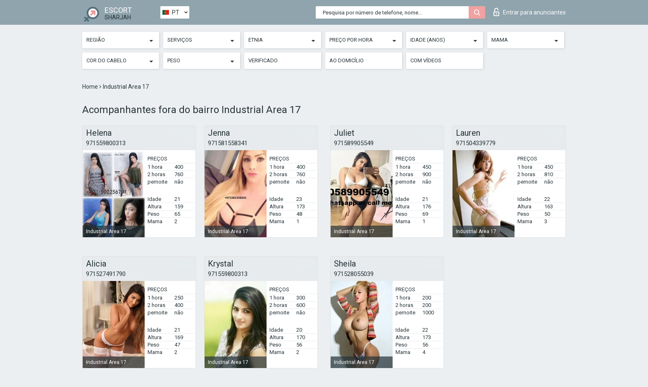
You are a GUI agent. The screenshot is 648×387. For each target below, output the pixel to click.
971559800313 (106, 143)
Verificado (263, 60)
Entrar (529, 12)
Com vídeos (425, 60)
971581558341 (228, 143)
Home (90, 86)
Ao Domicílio (346, 60)
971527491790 (106, 274)
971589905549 (354, 143)
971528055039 (354, 274)
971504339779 (476, 143)
